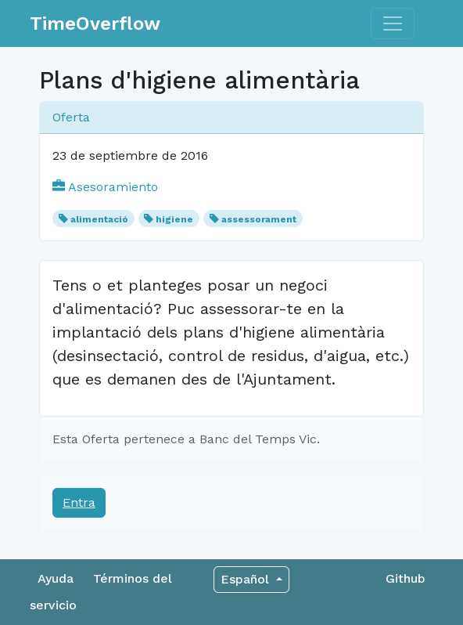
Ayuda (56, 578)
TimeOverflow (95, 23)
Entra (79, 502)
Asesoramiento (105, 186)
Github (405, 578)
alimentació (99, 219)
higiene (174, 219)
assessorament (258, 219)
